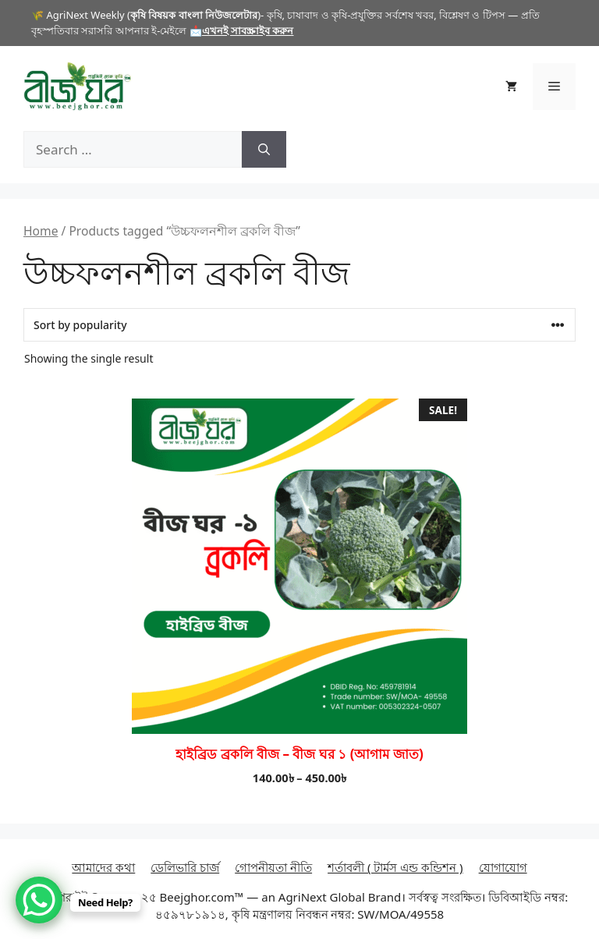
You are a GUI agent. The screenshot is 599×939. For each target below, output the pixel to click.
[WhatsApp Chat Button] (39, 900)
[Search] (264, 149)
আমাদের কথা (103, 867)
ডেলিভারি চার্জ (185, 867)
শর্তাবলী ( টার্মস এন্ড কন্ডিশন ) (395, 867)
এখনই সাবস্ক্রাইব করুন (248, 30)
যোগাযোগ (503, 867)
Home (40, 230)
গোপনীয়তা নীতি (273, 867)
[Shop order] (299, 325)
